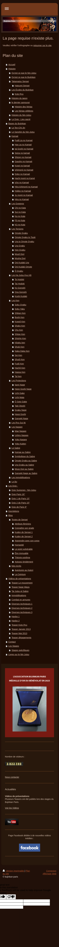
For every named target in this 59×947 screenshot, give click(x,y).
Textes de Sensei (20, 519)
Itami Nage (20, 385)
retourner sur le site (42, 45)
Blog (10, 515)
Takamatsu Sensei (20, 81)
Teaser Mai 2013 (19, 633)
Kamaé (15, 136)
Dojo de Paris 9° (19, 507)
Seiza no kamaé (22, 153)
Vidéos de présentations (19, 578)
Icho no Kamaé (22, 182)
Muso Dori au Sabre (24, 469)
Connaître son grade (24, 528)
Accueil (11, 64)
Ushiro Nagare (21, 435)
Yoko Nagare (21, 439)
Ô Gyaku (19, 271)
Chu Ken (19, 330)
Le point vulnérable (24, 549)
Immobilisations (19, 595)
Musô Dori (19, 254)
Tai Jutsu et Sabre (20, 591)
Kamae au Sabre (23, 452)
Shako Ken (20, 326)
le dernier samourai (21, 102)
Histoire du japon (19, 98)
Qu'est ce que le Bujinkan (23, 77)
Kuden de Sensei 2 (24, 536)
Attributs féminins (23, 524)
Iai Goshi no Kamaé (24, 149)
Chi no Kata (20, 208)
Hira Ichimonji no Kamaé (26, 187)
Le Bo (14, 481)
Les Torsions (17, 229)
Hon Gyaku (20, 250)
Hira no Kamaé (22, 199)
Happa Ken (20, 372)
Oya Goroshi (21, 292)
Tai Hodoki (20, 283)
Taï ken (18, 376)
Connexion (51, 871)
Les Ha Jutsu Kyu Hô (22, 275)
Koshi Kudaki (21, 296)
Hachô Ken (20, 368)
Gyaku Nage (21, 410)
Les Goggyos (18, 203)
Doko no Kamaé (22, 174)
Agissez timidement (24, 562)
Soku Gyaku (20, 305)
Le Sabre (16, 448)
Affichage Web (49, 874)
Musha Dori (20, 258)
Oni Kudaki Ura (22, 262)
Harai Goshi (20, 414)
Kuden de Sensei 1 (24, 532)
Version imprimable (14, 871)
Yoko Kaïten (20, 444)
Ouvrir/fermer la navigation (29, 8)
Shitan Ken (20, 334)
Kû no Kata (20, 224)
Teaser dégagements (21, 637)
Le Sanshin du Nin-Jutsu (23, 132)
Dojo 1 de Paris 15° (21, 498)
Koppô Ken (20, 321)
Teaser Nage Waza (21, 587)
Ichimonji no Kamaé (24, 170)
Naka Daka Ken (22, 351)
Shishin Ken (20, 338)
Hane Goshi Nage (23, 389)
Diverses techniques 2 (22, 608)
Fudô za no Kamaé (24, 140)
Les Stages (13, 646)
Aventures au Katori (24, 570)
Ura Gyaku (20, 246)
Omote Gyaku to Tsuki (25, 237)
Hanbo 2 (16, 621)
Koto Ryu (19, 94)
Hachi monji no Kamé (25, 178)
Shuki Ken (19, 347)
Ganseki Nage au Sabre (26, 473)
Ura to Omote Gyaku (24, 241)
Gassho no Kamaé (23, 161)
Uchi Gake (20, 393)
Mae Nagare (20, 431)
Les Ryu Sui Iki (19, 423)
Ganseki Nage (21, 418)
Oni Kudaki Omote (23, 267)
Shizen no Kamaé (23, 157)
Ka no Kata (20, 216)
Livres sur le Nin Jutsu (18, 654)
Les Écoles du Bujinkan (23, 90)
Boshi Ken (19, 317)
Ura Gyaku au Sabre (24, 465)
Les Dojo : (13, 486)
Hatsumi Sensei (22, 85)
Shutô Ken (20, 359)
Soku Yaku (20, 309)
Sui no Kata (20, 212)
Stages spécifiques (20, 650)
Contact (12, 642)
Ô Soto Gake (21, 401)
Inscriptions (13, 511)
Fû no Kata (20, 220)
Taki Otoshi (20, 406)
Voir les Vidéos (12, 808)
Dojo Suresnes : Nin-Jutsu (24, 490)
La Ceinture (20, 574)
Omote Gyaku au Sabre (26, 460)
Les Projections (19, 380)
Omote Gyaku (21, 233)
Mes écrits (16, 566)
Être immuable (21, 553)
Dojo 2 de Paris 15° (21, 503)
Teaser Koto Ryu (19, 625)
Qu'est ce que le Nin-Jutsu (24, 73)
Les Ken (15, 300)
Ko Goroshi (20, 288)
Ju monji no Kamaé (24, 195)
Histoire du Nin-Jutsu (21, 115)
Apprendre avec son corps (27, 540)
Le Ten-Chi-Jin (18, 128)
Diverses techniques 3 (22, 612)
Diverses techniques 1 (22, 604)
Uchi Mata (19, 397)
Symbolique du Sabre (25, 456)
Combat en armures (21, 599)
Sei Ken (18, 355)
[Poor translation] (11, 896)
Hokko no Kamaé (23, 191)
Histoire (12, 69)
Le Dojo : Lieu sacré (21, 119)
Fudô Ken (19, 364)
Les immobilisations (21, 477)
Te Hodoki (19, 279)
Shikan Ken (20, 313)
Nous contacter (12, 777)
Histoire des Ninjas (23, 106)
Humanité (19, 545)
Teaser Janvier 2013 (21, 629)
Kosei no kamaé (22, 165)
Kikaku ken (20, 342)
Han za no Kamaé (23, 144)
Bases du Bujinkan (17, 123)
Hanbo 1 (16, 616)
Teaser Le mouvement (22, 583)
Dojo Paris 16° (18, 494)
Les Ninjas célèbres (24, 111)
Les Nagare (17, 427)
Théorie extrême (22, 557)
